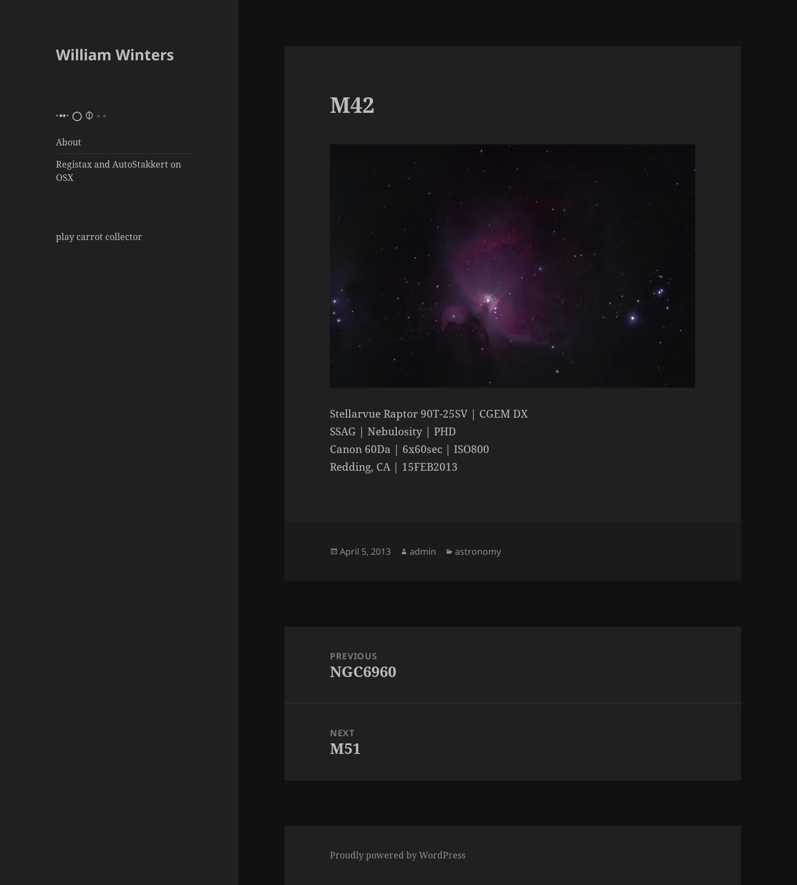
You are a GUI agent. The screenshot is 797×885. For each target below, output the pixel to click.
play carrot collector (99, 237)
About (68, 142)
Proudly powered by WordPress (397, 855)
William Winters (115, 54)
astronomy (478, 551)
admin (423, 551)
